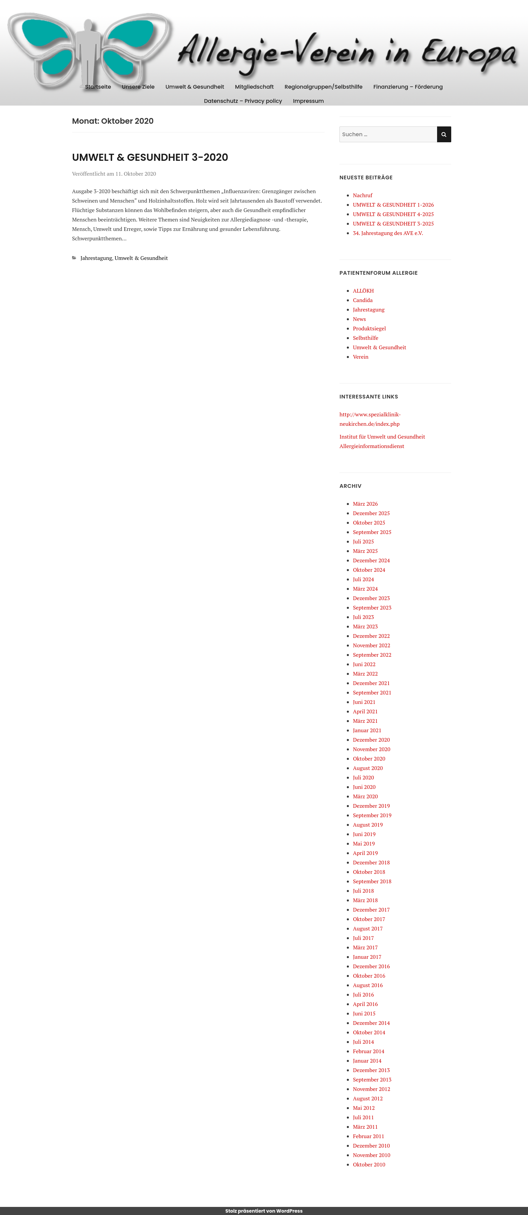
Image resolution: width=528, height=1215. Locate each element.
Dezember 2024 (371, 560)
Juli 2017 (363, 938)
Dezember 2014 (371, 1023)
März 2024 (365, 588)
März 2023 (365, 626)
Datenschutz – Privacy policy (243, 101)
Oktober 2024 (369, 569)
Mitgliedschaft (254, 87)
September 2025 (372, 532)
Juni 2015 (364, 1013)
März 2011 (365, 1126)
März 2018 (365, 900)
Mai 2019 (364, 843)
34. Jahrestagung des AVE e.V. (388, 233)
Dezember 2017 (371, 909)
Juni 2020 (364, 787)
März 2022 (365, 673)
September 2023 (372, 607)
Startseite (98, 87)
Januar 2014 (367, 1060)
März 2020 (365, 796)
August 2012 (368, 1098)
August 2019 (368, 824)
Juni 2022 (364, 664)
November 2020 (371, 749)
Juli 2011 (363, 1117)
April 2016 (365, 1004)
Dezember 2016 (371, 966)
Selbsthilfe (365, 338)
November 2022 (371, 645)
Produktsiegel (369, 328)
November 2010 (371, 1155)
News (359, 319)
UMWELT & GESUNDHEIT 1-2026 (393, 204)
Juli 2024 (363, 579)
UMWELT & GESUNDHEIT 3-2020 (150, 157)
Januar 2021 (367, 730)
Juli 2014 (363, 1041)
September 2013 (372, 1079)
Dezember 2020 (371, 739)
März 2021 (365, 720)
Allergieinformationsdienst (371, 446)
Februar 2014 (368, 1051)
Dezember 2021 (371, 683)
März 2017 (365, 947)
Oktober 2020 (369, 758)
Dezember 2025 (371, 513)
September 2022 (372, 654)
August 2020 (368, 768)
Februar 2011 (368, 1136)
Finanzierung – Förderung (408, 87)
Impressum (308, 101)
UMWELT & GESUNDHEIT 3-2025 (393, 223)
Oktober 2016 (369, 975)
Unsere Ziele (138, 87)
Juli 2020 (363, 777)
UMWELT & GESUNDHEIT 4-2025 (393, 214)
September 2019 (372, 815)
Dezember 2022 (371, 636)
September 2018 (372, 881)
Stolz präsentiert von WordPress (263, 1211)
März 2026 (365, 503)
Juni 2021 (364, 702)
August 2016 (368, 985)
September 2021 (372, 692)
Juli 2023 (363, 617)
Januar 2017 (367, 956)
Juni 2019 (364, 834)
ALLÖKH (363, 290)
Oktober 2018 (369, 872)
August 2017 (368, 928)
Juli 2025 (363, 541)
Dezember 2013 (371, 1070)
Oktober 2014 (369, 1032)
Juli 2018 (363, 890)
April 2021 (365, 711)
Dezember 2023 (371, 598)
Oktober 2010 (369, 1164)
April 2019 (365, 853)
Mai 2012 (364, 1108)
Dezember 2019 (371, 805)
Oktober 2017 (369, 919)
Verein (360, 356)
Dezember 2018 (371, 862)
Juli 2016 (363, 994)
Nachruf (362, 195)
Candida (363, 300)
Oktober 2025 (369, 522)
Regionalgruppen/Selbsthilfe (323, 87)
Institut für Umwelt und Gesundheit (382, 436)
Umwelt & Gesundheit (195, 87)
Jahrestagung (96, 258)
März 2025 (365, 551)
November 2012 (371, 1089)
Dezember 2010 (371, 1145)
